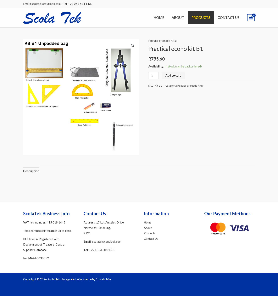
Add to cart (173, 75)
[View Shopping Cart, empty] (251, 17)
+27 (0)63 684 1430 (102, 250)
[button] (132, 45)
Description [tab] (31, 171)
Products (201, 17)
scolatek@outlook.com (46, 3)
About (179, 17)
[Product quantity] (153, 75)
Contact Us (229, 17)
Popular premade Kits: (162, 40)
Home (160, 17)
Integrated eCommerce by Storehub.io (86, 279)
